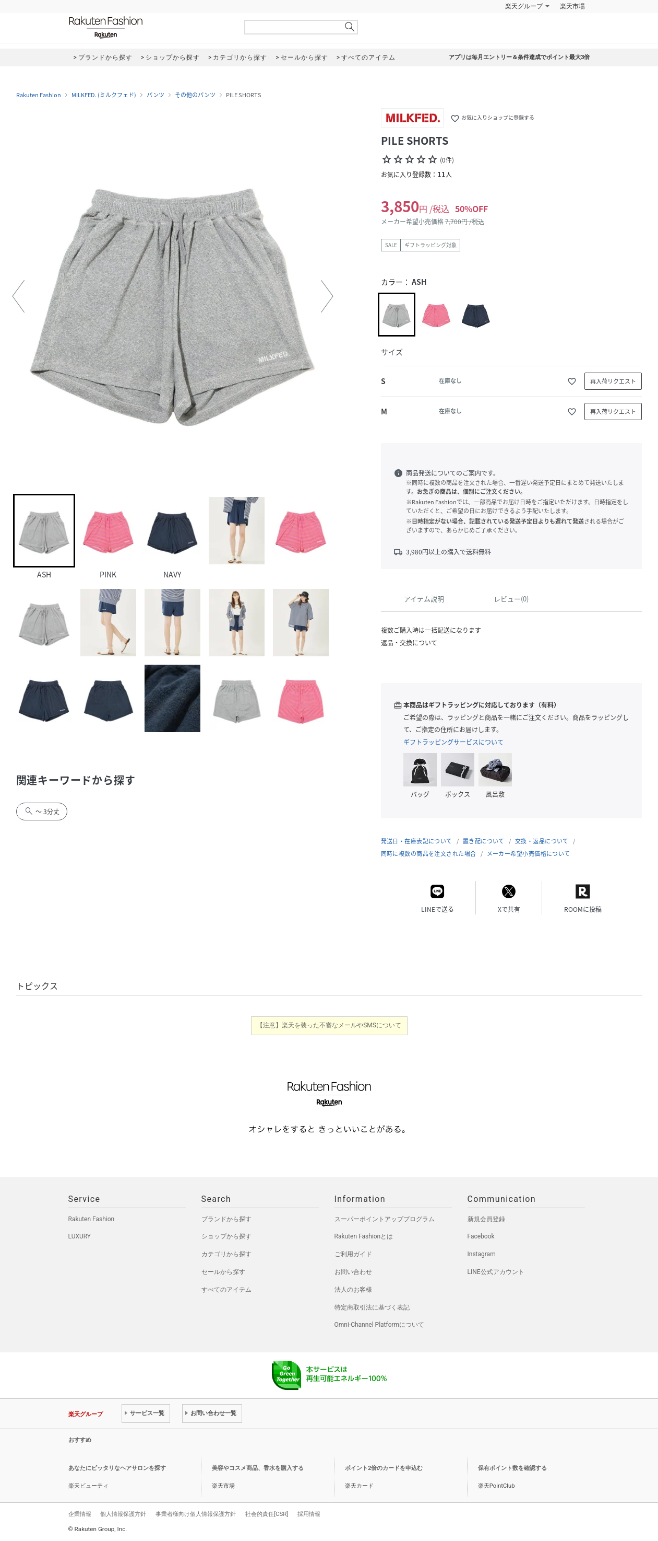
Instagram (482, 1254)
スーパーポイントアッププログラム (384, 1219)
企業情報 (79, 1513)
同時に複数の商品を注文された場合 (428, 853)
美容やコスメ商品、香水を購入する (258, 1468)
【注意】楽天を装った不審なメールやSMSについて (329, 1025)
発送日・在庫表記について (416, 841)
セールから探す (223, 1272)
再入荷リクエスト (613, 381)
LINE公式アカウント (496, 1272)
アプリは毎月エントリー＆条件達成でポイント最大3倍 (519, 57)
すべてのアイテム (226, 1289)
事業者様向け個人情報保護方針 (195, 1513)
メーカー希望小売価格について (528, 853)
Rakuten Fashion (149, 27)
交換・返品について (542, 841)
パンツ (155, 95)
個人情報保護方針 (123, 1513)
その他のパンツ (195, 95)
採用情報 (308, 1513)
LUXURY (79, 1236)
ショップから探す (226, 1236)
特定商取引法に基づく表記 (372, 1307)
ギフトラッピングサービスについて (453, 742)
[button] (18, 296)
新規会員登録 (486, 1219)
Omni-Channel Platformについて (379, 1324)
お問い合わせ (353, 1272)
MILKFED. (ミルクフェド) (103, 95)
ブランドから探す (226, 1219)
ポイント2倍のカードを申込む (384, 1468)
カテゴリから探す (226, 1254)
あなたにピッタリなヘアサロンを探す (117, 1468)
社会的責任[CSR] (266, 1513)
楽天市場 (572, 6)
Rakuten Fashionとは (363, 1236)
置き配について (484, 841)
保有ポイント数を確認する (512, 1468)
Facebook (481, 1236)
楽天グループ (524, 6)
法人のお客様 (353, 1289)
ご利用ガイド (353, 1254)
